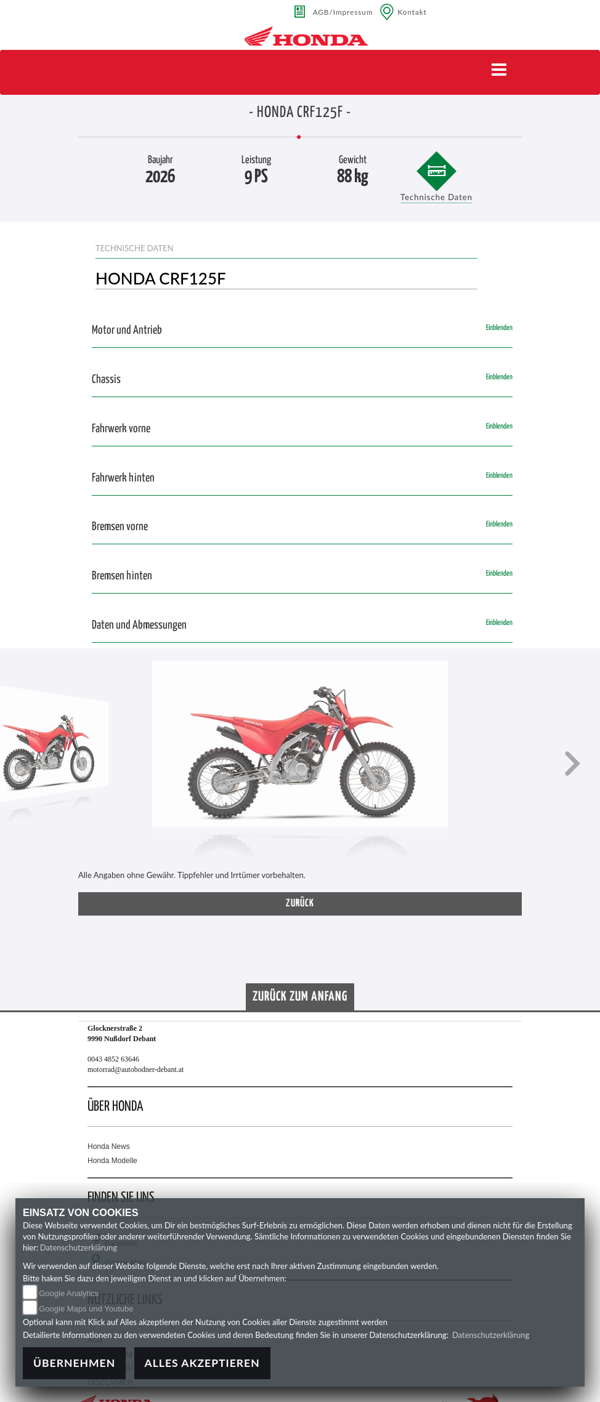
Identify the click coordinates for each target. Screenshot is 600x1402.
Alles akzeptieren (202, 1362)
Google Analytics (69, 1293)
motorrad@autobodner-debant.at (135, 1069)
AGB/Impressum (343, 11)
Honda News (108, 1146)
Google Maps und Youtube (86, 1308)
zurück (300, 903)
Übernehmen (74, 1362)
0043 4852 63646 (113, 1059)
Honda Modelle (112, 1160)
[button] (27, 765)
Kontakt (413, 11)
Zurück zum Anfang (300, 997)
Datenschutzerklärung (78, 1247)
